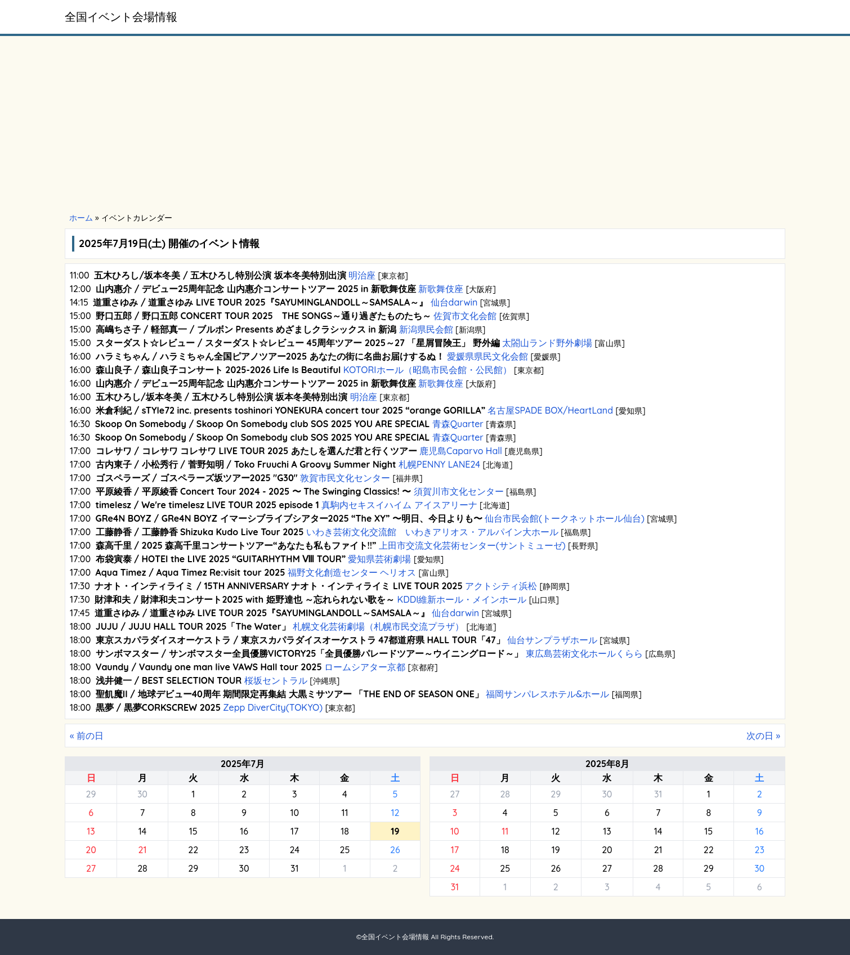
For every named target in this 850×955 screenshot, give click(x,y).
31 (294, 868)
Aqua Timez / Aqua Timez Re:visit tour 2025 (190, 572)
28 (142, 868)
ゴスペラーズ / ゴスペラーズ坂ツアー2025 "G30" (197, 477)
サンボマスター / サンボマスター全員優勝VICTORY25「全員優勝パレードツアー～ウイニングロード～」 (310, 653)
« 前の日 (87, 735)
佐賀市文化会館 (465, 315)
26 (395, 849)
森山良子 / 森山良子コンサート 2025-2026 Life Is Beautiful (218, 369)
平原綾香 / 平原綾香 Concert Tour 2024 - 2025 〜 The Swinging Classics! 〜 (253, 491)
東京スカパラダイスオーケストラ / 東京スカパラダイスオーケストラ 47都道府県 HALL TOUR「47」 (300, 639)
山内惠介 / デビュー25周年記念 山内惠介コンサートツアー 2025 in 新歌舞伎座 (256, 288)
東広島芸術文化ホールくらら (585, 653)
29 (91, 794)
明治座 (362, 275)
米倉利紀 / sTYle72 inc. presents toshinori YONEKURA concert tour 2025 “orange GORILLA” (290, 410)
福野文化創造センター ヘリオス (351, 572)
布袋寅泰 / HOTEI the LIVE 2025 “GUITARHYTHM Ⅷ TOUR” (221, 558)
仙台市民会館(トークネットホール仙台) (564, 518)
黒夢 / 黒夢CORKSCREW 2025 (158, 707)
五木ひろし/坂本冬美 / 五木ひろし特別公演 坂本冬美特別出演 (220, 275)
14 (142, 831)
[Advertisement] (425, 125)
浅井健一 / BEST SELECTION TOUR (169, 680)
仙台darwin (454, 302)
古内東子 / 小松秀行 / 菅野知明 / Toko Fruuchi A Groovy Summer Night (246, 464)
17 (294, 831)
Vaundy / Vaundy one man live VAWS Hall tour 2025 (209, 666)
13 (91, 831)
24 (294, 849)
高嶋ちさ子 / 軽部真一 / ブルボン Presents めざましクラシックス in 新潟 (246, 329)
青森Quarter (458, 423)
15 (193, 831)
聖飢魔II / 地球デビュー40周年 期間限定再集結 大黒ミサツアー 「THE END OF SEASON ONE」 (290, 694)
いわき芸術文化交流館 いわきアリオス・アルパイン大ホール (432, 531)
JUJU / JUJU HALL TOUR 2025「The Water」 (193, 626)
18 (345, 831)
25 (345, 849)
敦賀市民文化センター (345, 477)
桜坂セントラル (275, 680)
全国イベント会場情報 (121, 17)
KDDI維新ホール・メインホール (462, 599)
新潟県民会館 (425, 329)
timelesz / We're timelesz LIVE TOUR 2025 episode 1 (207, 504)
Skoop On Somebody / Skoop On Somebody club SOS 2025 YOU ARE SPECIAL (262, 423)
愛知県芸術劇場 (380, 558)
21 (142, 849)
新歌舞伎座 (441, 288)
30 (142, 794)
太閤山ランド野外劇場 (547, 342)
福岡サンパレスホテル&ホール (548, 694)
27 (91, 868)
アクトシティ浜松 (501, 585)
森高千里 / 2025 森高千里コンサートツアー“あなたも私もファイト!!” (236, 545)
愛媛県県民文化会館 (488, 356)
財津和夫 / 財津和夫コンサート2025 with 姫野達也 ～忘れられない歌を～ (245, 599)
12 (395, 812)
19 (556, 849)
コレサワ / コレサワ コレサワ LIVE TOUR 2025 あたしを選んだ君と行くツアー (256, 450)
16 (244, 831)
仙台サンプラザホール (552, 639)
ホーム (81, 218)
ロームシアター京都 (365, 666)
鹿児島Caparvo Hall (461, 450)
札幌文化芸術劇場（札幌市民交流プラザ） (378, 626)
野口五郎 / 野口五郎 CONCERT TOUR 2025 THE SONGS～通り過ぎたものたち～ (263, 315)
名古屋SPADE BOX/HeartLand (550, 410)
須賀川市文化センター (458, 491)
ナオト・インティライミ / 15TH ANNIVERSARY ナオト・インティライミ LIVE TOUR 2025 (278, 585)
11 (344, 812)
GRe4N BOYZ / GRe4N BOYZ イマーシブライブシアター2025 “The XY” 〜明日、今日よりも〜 (289, 518)
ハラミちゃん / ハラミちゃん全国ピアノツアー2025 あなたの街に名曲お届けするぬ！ (270, 356)
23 (244, 849)
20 (91, 849)
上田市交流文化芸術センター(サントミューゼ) (472, 545)
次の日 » (763, 735)
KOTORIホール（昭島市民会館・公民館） (427, 369)
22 (193, 849)
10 (294, 812)
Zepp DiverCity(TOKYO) (273, 707)
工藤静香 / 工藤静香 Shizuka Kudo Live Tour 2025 (200, 531)
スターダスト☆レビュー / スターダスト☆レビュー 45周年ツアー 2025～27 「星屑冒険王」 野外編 (298, 342)
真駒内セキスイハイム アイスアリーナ (399, 504)
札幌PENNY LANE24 (439, 464)
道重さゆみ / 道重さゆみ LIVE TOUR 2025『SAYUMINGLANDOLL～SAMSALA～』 (260, 302)
